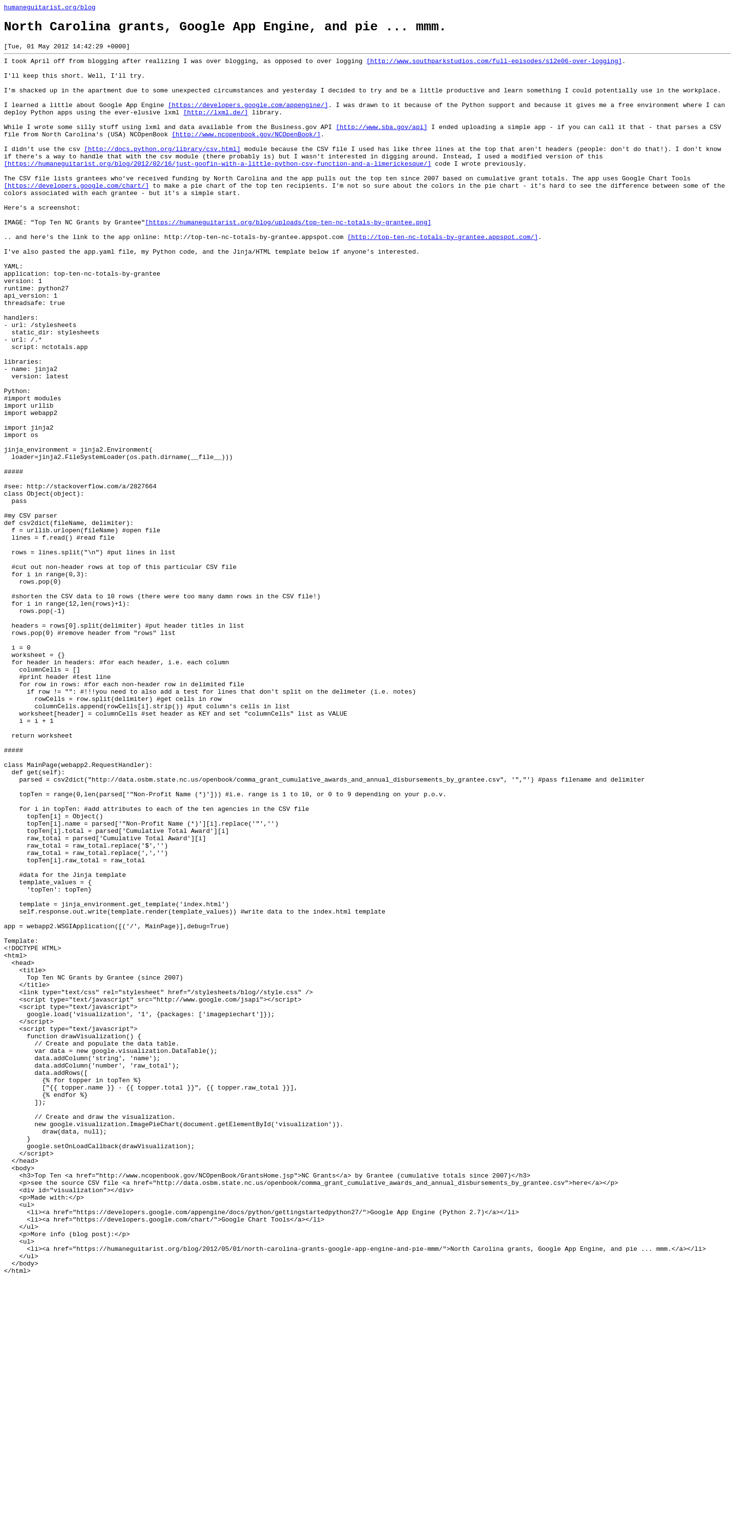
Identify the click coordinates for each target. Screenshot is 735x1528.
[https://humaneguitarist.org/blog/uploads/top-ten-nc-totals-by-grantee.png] (288, 261)
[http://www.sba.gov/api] (381, 147)
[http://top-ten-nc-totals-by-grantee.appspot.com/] (442, 279)
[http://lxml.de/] (215, 129)
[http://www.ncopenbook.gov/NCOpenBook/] (246, 156)
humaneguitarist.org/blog (49, 8)
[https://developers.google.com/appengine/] (248, 120)
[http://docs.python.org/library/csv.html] (162, 173)
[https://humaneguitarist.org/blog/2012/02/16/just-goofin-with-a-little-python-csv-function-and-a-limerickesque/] (217, 191)
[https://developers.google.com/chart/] (76, 217)
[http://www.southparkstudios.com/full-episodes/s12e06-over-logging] (494, 68)
